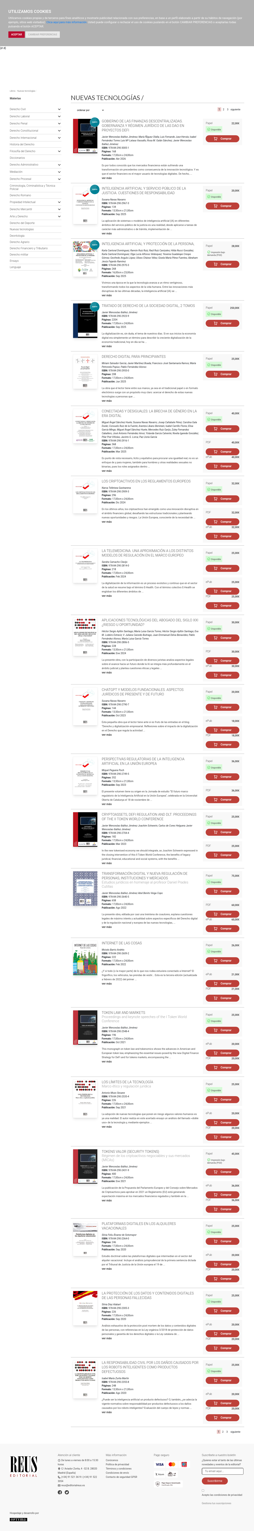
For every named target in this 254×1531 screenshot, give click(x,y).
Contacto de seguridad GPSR (121, 1477)
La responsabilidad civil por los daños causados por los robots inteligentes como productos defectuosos (150, 1367)
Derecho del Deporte (22, 223)
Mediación (16, 171)
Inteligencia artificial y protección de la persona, (148, 244)
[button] (59, 109)
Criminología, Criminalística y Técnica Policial (32, 187)
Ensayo (14, 260)
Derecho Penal (18, 123)
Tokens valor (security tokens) (130, 1151)
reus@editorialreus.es (71, 1485)
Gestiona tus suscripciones (216, 1503)
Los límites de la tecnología (127, 1082)
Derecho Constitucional (24, 130)
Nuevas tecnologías (26, 91)
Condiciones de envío (117, 1472)
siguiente (235, 109)
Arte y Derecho (19, 216)
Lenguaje (15, 267)
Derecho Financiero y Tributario (29, 248)
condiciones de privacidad (228, 1495)
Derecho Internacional (23, 137)
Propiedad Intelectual (23, 202)
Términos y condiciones (118, 1468)
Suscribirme (214, 1481)
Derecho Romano (20, 195)
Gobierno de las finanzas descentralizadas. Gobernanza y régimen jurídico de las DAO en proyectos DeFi (143, 125)
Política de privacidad (117, 1464)
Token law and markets (123, 1013)
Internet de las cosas (122, 943)
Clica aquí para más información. (66, 22)
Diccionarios (17, 157)
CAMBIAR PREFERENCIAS (42, 34)
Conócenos (112, 1460)
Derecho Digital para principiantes (134, 357)
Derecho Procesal (20, 179)
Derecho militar (19, 254)
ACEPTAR (16, 34)
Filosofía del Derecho (22, 151)
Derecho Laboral (20, 116)
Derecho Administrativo (24, 164)
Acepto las (222, 1495)
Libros (12, 91)
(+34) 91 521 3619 (69, 1477)
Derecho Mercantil (21, 209)
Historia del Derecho (22, 144)
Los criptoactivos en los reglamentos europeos (146, 481)
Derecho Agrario (19, 242)
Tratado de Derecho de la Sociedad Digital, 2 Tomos (148, 306)
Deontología (17, 235)
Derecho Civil (18, 109)
